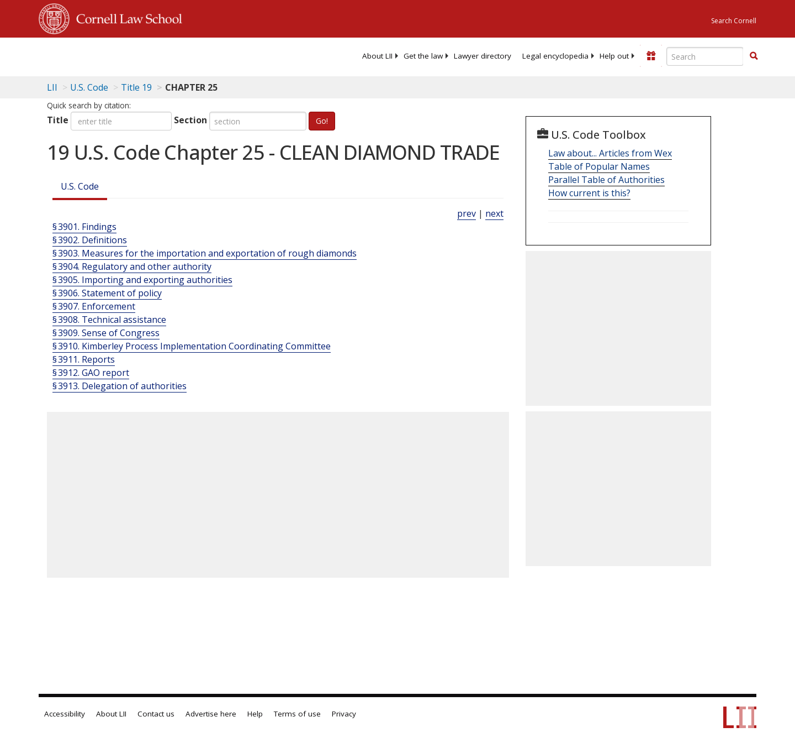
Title (57, 120)
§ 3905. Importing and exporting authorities (142, 280)
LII (52, 87)
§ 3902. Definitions (89, 240)
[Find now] (753, 56)
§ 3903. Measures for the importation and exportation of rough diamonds (204, 253)
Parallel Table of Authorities (606, 180)
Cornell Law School (126, 17)
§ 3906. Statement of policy (107, 293)
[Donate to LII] (651, 56)
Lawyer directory (482, 56)
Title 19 (136, 87)
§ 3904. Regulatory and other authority (131, 266)
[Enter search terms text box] (705, 56)
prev (466, 213)
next (494, 213)
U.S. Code (80, 186)
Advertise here (211, 714)
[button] (753, 56)
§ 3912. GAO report (90, 373)
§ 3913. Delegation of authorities (119, 386)
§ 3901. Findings (84, 227)
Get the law (423, 56)
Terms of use (297, 714)
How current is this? (589, 193)
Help (255, 714)
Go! (322, 121)
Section (190, 120)
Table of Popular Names (599, 166)
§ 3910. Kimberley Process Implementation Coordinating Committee (191, 346)
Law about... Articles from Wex (610, 153)
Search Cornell (733, 20)
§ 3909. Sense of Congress (106, 333)
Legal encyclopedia (555, 56)
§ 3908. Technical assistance (109, 319)
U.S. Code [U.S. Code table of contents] (89, 87)
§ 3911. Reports (83, 359)
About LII (377, 56)
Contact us (155, 714)
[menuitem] (377, 55)
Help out (614, 56)
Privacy (344, 714)
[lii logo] (163, 55)
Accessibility (64, 714)
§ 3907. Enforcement (93, 306)
